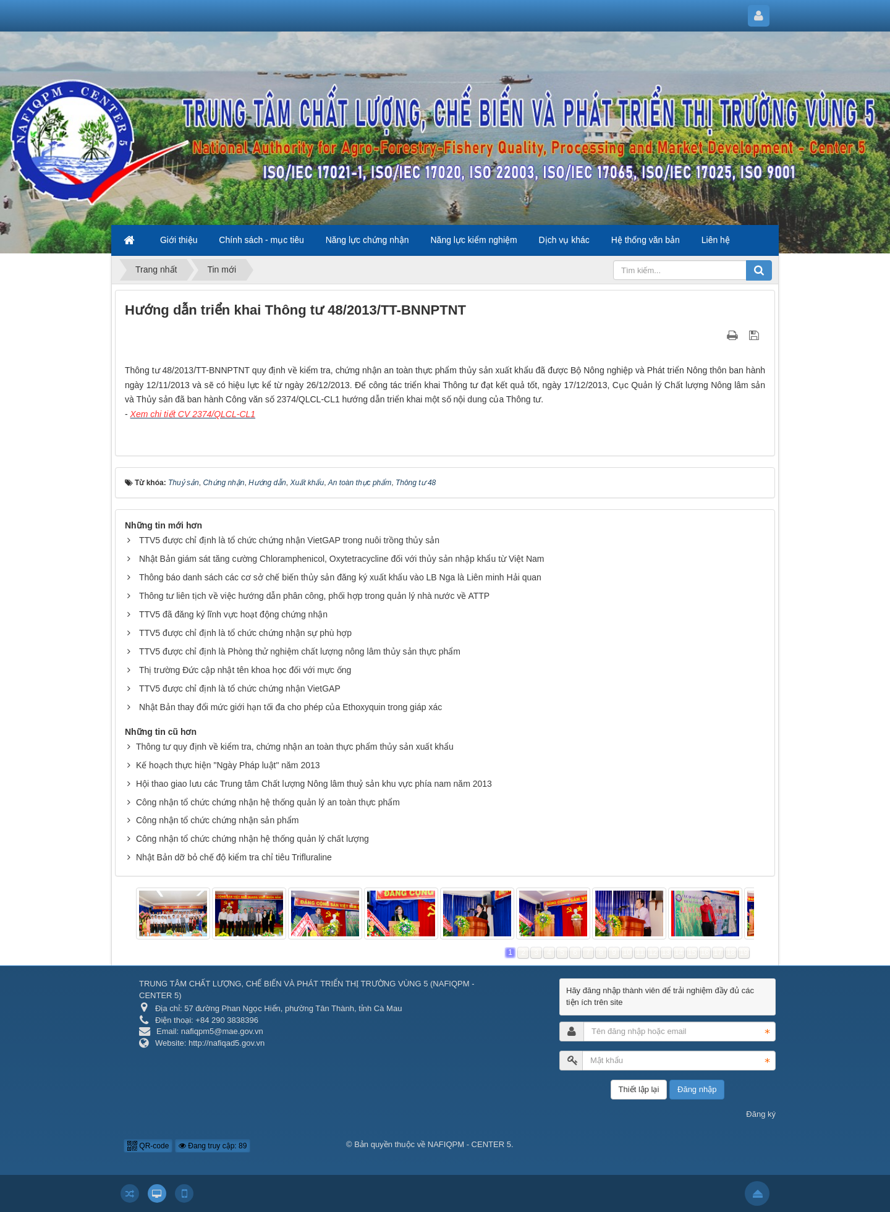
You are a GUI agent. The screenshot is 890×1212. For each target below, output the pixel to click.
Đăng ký (761, 1114)
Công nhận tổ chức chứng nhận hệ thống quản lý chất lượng (252, 839)
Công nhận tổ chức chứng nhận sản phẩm (217, 820)
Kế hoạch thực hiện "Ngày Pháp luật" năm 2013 (228, 765)
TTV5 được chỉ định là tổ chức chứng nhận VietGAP (240, 688)
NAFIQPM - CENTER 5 (469, 1144)
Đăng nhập (696, 1089)
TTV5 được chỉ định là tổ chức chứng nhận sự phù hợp (245, 633)
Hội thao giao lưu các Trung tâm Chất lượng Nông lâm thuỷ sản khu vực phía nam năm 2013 (314, 784)
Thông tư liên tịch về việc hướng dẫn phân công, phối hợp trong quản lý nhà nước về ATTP (314, 596)
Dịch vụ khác (564, 240)
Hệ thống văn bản (645, 240)
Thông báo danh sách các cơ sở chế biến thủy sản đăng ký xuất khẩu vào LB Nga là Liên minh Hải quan (340, 577)
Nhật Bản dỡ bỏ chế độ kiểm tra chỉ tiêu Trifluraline (234, 857)
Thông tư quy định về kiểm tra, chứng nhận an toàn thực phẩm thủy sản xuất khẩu (295, 747)
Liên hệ (715, 240)
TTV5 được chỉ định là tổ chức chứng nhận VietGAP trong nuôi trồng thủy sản (289, 540)
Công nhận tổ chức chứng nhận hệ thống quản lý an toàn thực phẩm (268, 802)
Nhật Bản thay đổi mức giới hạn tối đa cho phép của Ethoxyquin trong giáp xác (290, 707)
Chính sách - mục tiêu (261, 240)
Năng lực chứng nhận (367, 240)
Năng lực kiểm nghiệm (474, 240)
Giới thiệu (179, 240)
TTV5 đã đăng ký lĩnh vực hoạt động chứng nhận (233, 614)
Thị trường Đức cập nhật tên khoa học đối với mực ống (245, 670)
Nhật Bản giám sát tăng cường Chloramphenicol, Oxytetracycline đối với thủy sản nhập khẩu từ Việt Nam (342, 559)
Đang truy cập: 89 (213, 1146)
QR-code (148, 1146)
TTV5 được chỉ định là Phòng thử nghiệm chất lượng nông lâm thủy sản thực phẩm (299, 651)
